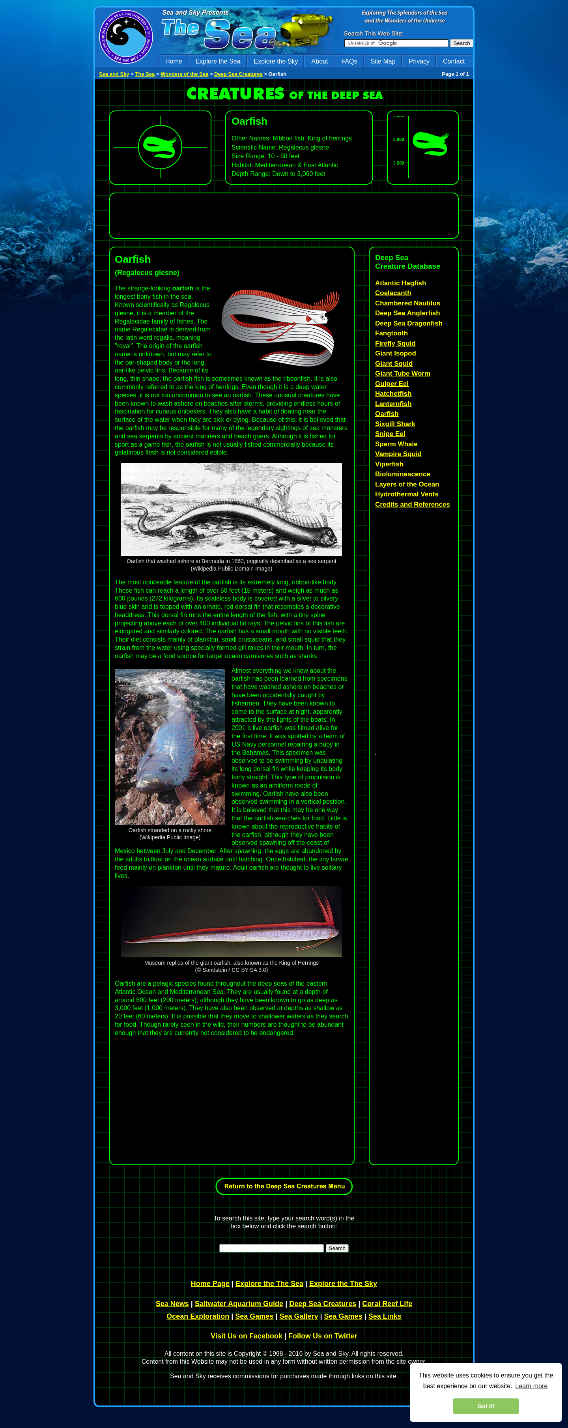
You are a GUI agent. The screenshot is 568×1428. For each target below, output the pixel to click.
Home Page (210, 1284)
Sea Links (385, 1316)
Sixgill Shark (395, 424)
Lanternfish (393, 404)
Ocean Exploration (197, 1316)
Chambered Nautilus (407, 303)
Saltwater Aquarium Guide (239, 1304)
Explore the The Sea (269, 1284)
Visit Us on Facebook (246, 1336)
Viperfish (389, 464)
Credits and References (412, 504)
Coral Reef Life (387, 1304)
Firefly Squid (395, 343)
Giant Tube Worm (402, 373)
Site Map (382, 61)
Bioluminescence (402, 474)
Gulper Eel (392, 383)
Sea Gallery (298, 1316)
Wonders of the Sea (184, 74)
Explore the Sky (276, 61)
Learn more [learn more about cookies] (531, 1386)
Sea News (172, 1304)
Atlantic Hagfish (400, 283)
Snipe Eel (390, 434)
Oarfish (387, 413)
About (320, 61)
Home (173, 61)
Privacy (419, 61)
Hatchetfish (393, 393)
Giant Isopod (395, 353)
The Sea (145, 74)
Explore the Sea (218, 61)
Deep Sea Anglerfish (407, 313)
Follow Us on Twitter (322, 1336)
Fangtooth (391, 333)
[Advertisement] (282, 216)
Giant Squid (394, 363)
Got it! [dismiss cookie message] (486, 1406)
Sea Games (254, 1316)
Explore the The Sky (343, 1284)
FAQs (349, 61)
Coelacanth (393, 293)
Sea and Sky (114, 74)
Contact (454, 61)
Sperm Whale (396, 444)
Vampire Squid (398, 454)
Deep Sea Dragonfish (409, 323)
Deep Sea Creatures (238, 74)
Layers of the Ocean (407, 484)
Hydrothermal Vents (407, 494)
